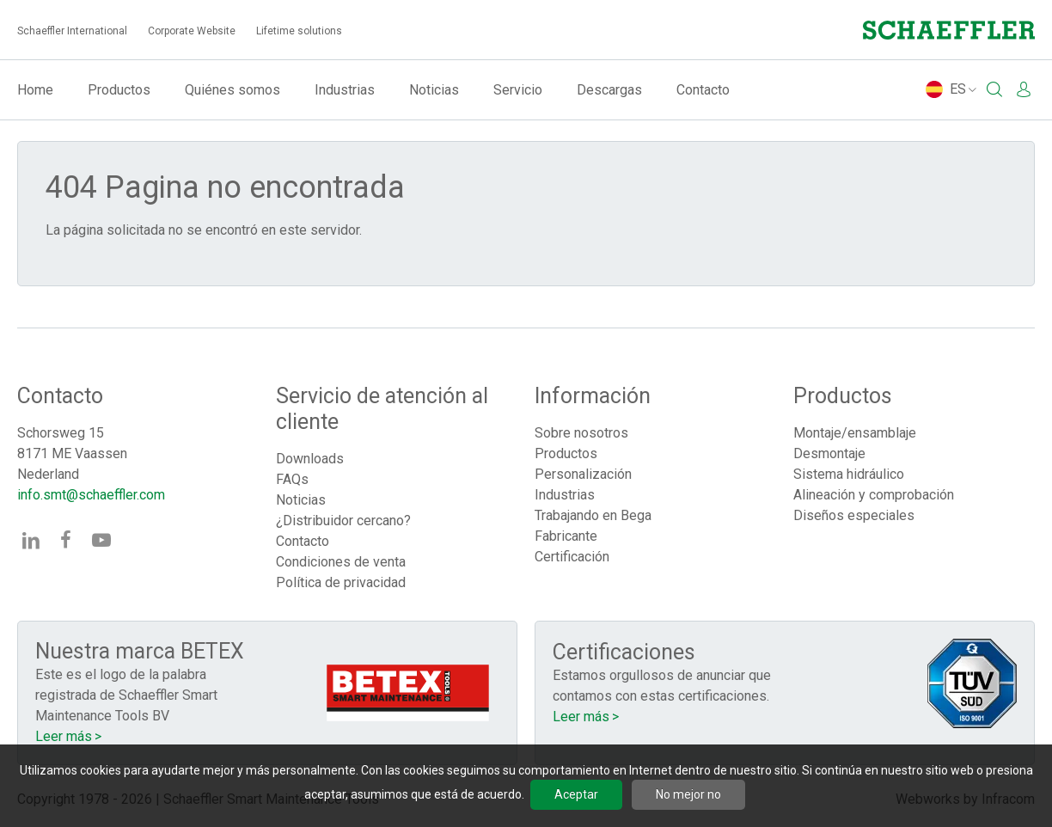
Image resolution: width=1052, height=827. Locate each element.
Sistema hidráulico (848, 474)
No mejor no (688, 794)
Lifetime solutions (299, 31)
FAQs (292, 479)
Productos (119, 90)
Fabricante (566, 536)
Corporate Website (191, 31)
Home (35, 90)
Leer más (63, 736)
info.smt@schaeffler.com (91, 495)
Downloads (310, 458)
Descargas (609, 90)
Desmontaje (829, 453)
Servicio (517, 90)
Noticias (434, 90)
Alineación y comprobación (873, 495)
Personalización (583, 474)
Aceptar (576, 794)
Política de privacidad (341, 582)
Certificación (572, 556)
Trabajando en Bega (593, 515)
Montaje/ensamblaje (854, 433)
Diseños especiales (853, 515)
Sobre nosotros (581, 433)
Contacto (703, 90)
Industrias (345, 90)
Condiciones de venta (341, 562)
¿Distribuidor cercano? (343, 520)
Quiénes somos (232, 90)
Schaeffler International (72, 31)
